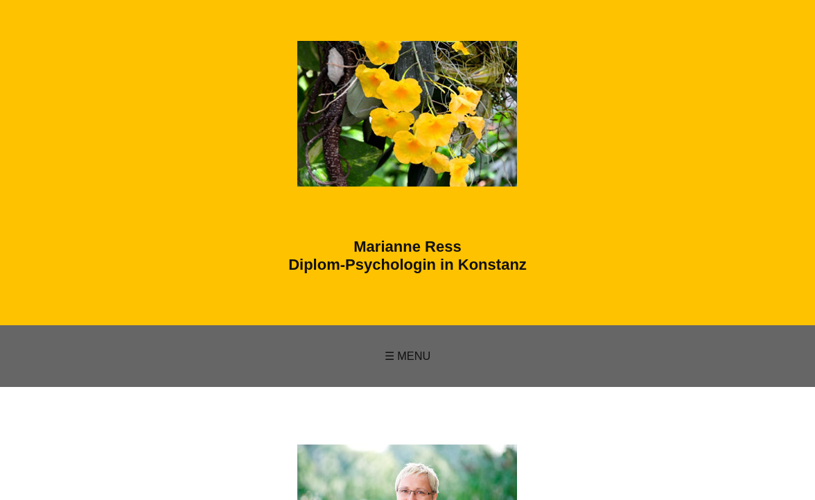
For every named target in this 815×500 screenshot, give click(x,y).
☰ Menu (408, 356)
